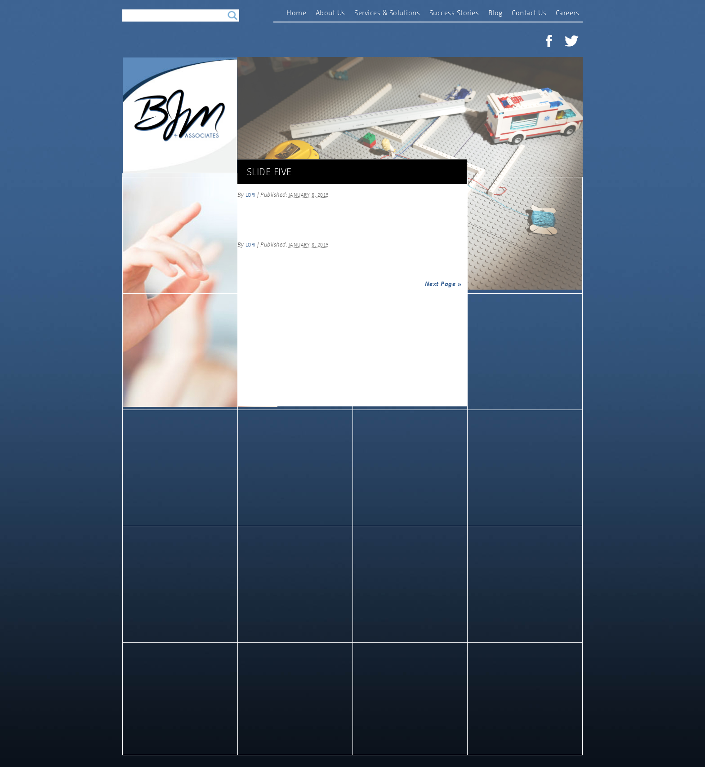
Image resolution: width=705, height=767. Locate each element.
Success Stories (454, 12)
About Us (330, 12)
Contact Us (529, 12)
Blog (495, 12)
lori (250, 194)
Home (296, 12)
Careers (568, 12)
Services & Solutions (387, 12)
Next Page (443, 283)
